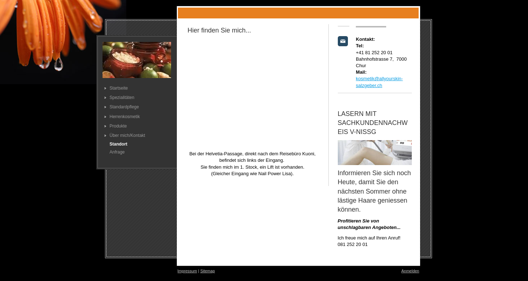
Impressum (187, 271)
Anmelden (410, 271)
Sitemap (207, 271)
